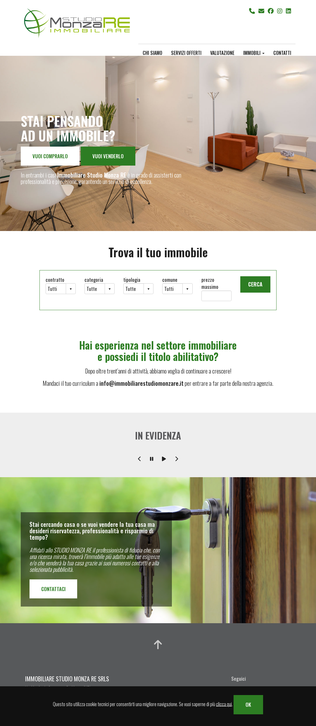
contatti (282, 52)
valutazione (222, 52)
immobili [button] (254, 52)
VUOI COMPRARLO (50, 156)
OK (248, 704)
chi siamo (152, 52)
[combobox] (56, 288)
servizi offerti (186, 52)
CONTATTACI (53, 589)
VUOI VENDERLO (108, 156)
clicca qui (224, 703)
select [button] (70, 289)
